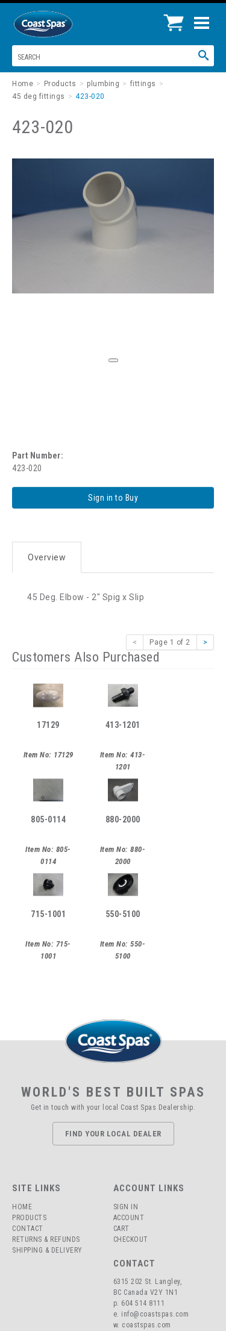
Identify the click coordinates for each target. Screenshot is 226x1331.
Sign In (126, 1207)
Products (29, 1218)
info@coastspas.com (155, 1314)
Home (22, 1207)
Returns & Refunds (46, 1239)
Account (129, 1218)
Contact (27, 1228)
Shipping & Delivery (47, 1250)
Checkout (130, 1239)
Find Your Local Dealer (113, 1133)
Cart (121, 1228)
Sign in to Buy (113, 498)
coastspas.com (146, 1325)
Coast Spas (63, 24)
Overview (47, 557)
